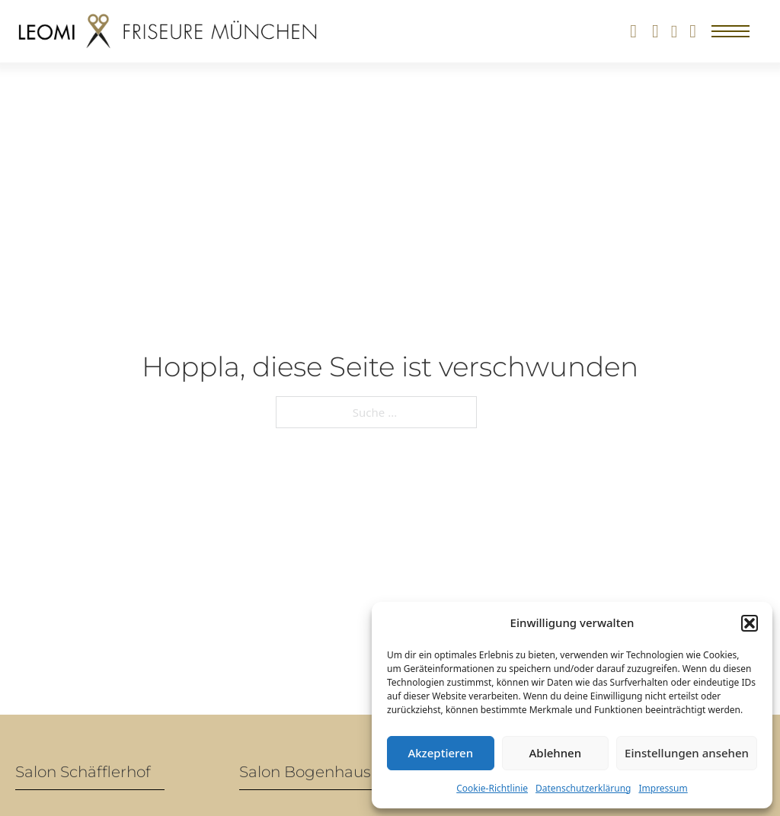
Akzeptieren (440, 752)
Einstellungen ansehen (687, 752)
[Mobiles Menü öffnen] (730, 31)
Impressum (662, 788)
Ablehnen (555, 752)
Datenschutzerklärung (583, 788)
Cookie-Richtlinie (492, 788)
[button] (749, 623)
